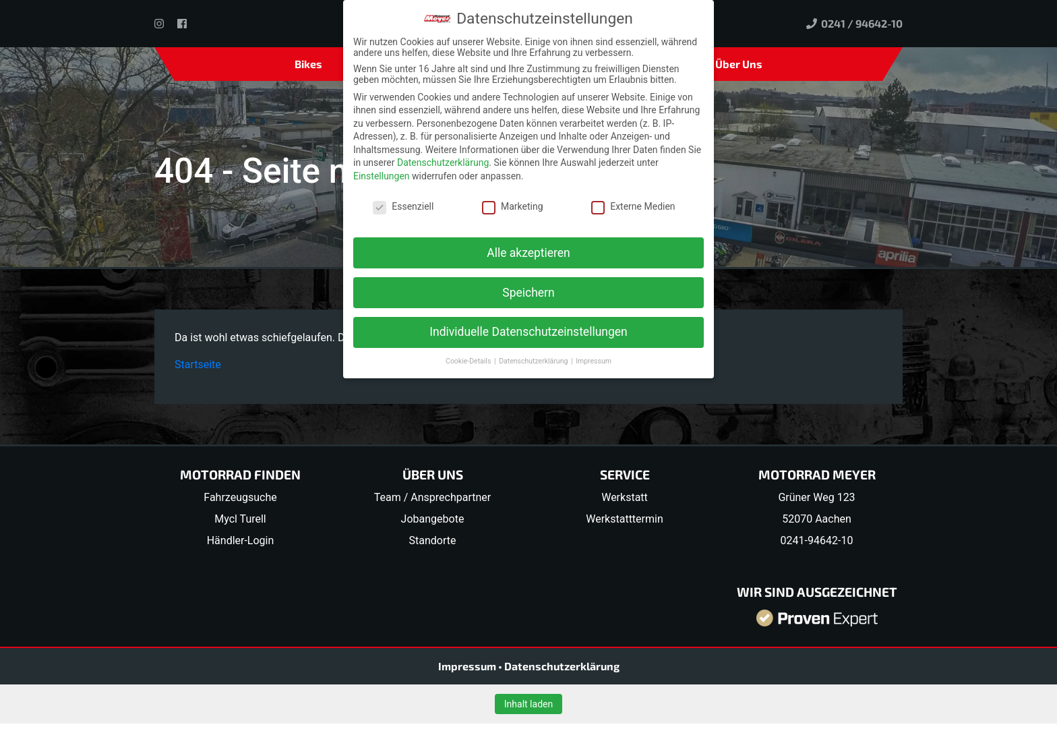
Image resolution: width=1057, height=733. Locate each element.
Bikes (308, 63)
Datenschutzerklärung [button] (534, 361)
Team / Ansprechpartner (432, 497)
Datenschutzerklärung (562, 665)
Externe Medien (633, 206)
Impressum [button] (593, 361)
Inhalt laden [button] (528, 704)
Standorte (432, 540)
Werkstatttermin (624, 518)
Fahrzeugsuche (240, 497)
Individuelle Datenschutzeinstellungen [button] (528, 332)
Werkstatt (624, 497)
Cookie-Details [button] (469, 361)
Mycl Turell (240, 518)
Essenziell (403, 206)
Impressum (468, 665)
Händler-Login (240, 540)
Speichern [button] (528, 292)
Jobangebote (432, 518)
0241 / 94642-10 (854, 23)
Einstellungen (381, 176)
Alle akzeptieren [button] (528, 253)
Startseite (198, 364)
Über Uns (738, 63)
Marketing (512, 206)
